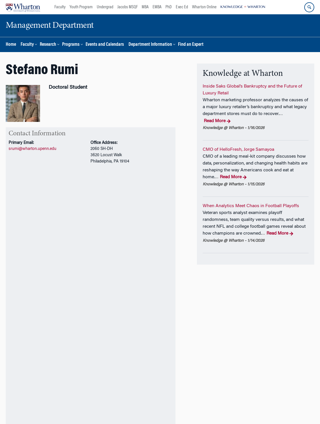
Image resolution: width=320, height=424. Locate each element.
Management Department (135, 409)
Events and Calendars (105, 44)
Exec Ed (182, 7)
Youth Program (81, 7)
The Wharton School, (38, 409)
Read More (217, 121)
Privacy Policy (173, 409)
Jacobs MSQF (127, 7)
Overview (16, 180)
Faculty (60, 7)
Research (48, 44)
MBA (145, 7)
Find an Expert (191, 44)
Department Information (150, 44)
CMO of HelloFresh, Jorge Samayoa (238, 149)
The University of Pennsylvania (84, 409)
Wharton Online (204, 7)
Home (11, 44)
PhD (168, 7)
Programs (71, 44)
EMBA (157, 7)
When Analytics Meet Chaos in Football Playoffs (251, 206)
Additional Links (28, 359)
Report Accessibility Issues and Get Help (223, 409)
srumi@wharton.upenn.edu (32, 149)
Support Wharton (112, 393)
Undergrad (105, 7)
